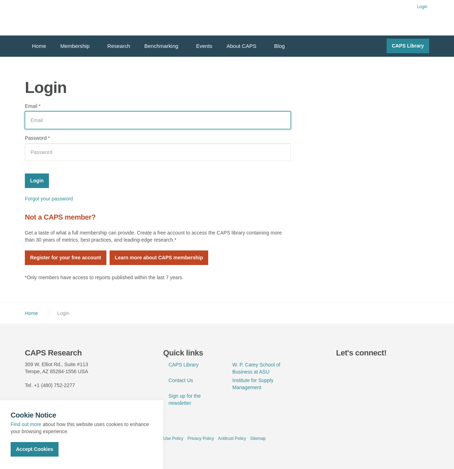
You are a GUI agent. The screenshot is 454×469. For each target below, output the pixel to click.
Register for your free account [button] (65, 257)
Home (39, 46)
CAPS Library (408, 46)
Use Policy (173, 438)
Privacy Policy (200, 438)
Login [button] (422, 6)
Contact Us (180, 380)
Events (204, 46)
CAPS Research (50, 17)
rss (392, 368)
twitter (343, 368)
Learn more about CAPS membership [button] (159, 257)
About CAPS (241, 46)
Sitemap (258, 438)
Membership (75, 46)
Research (118, 46)
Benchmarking (161, 46)
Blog (279, 46)
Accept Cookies (34, 449)
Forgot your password (49, 199)
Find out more (26, 424)
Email (32, 106)
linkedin (359, 368)
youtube (376, 368)
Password (37, 138)
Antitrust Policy (232, 438)
